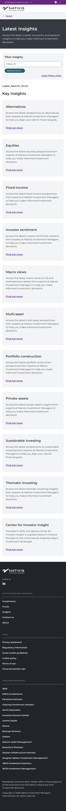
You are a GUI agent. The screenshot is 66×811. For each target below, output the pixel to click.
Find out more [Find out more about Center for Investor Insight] (14, 549)
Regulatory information (14, 647)
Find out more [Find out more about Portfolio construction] (14, 380)
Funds (5, 606)
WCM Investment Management (19, 768)
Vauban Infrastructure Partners (19, 752)
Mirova (5, 726)
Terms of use (9, 663)
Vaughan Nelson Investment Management (25, 758)
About (5, 622)
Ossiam (6, 736)
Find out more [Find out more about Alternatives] (14, 128)
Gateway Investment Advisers (18, 704)
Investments (9, 601)
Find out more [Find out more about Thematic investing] (14, 507)
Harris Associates (11, 710)
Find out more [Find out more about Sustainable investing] (14, 465)
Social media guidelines (15, 653)
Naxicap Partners (11, 731)
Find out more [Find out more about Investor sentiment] (14, 254)
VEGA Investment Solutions (16, 763)
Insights (6, 612)
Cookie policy (9, 658)
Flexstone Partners (12, 699)
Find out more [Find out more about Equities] (14, 170)
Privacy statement (12, 642)
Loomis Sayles (9, 720)
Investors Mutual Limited (15, 715)
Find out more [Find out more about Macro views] (14, 296)
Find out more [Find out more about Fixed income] (14, 212)
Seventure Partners (12, 747)
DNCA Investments (12, 694)
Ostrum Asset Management (17, 742)
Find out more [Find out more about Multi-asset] (14, 338)
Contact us (8, 617)
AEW (4, 688)
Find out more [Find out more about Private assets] (14, 423)
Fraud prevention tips (13, 669)
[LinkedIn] (4, 584)
